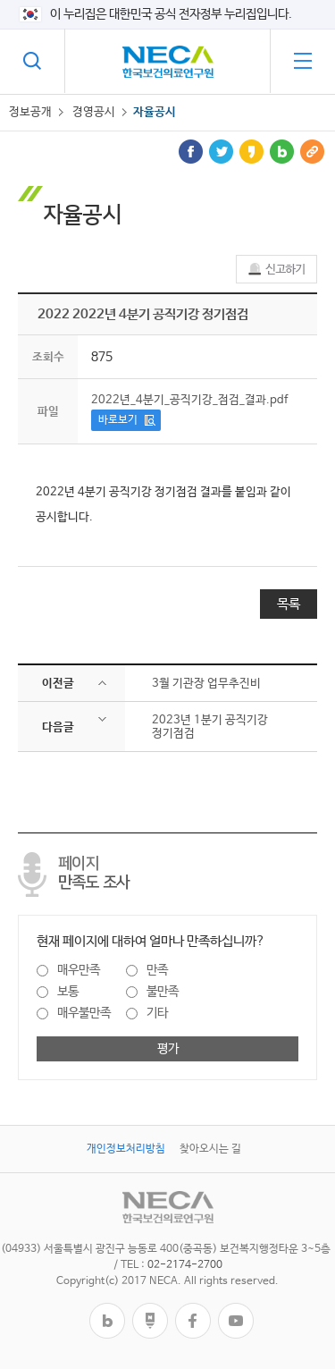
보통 (68, 991)
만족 (157, 970)
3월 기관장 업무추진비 (206, 683)
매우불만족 (84, 1013)
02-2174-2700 (184, 1265)
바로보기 (118, 420)
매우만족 (78, 970)
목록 (288, 604)
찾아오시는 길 (210, 1149)
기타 (157, 1013)
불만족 (163, 991)
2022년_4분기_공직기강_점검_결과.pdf (189, 400)
